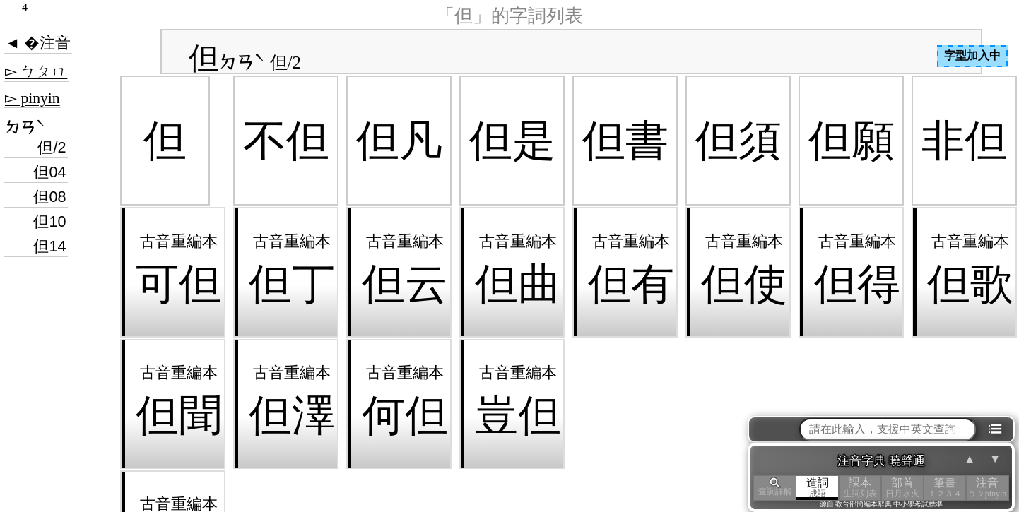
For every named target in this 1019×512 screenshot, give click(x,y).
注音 (987, 488)
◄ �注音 (38, 43)
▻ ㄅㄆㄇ (36, 71)
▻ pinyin (32, 98)
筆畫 (945, 488)
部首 (902, 488)
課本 (860, 488)
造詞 (817, 488)
